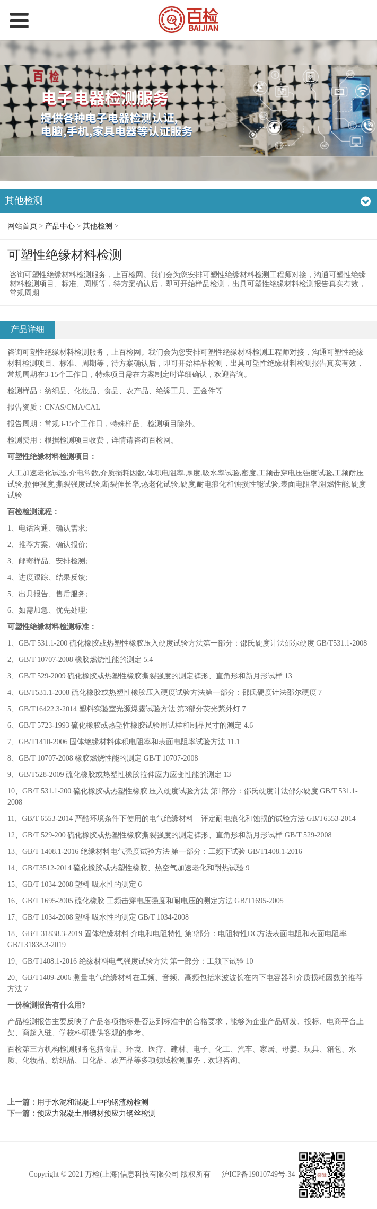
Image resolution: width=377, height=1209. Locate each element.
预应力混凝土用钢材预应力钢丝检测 (96, 1113)
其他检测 (97, 226)
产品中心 (60, 226)
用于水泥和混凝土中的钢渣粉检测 (92, 1102)
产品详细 (28, 329)
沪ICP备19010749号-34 (258, 1174)
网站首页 (22, 226)
